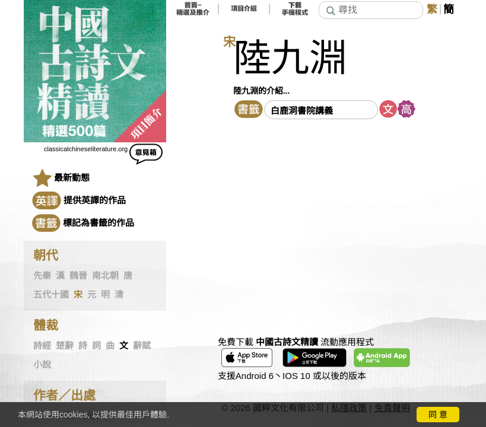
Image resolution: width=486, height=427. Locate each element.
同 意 (437, 414)
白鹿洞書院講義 (302, 111)
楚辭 (65, 345)
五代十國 (51, 294)
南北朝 (105, 276)
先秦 (42, 276)
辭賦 (142, 345)
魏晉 (78, 276)
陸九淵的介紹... (261, 90)
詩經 (42, 345)
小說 (42, 364)
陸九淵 (290, 58)
